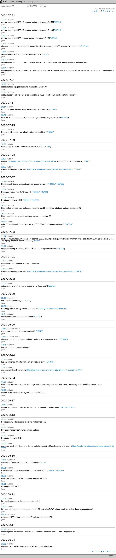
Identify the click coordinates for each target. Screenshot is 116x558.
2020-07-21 (8, 80)
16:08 (3, 390)
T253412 (59, 470)
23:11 (3, 36)
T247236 (68, 224)
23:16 (3, 198)
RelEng (19, 2)
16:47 (3, 107)
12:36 (3, 359)
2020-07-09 (8, 140)
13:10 (3, 507)
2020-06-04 (8, 540)
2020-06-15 (8, 456)
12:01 (3, 314)
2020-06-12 (8, 494)
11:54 (3, 236)
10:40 (3, 405)
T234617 (86, 161)
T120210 (37, 317)
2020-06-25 (8, 325)
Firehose (27, 2)
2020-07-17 (8, 103)
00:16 (3, 515)
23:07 (3, 44)
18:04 (3, 484)
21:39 (3, 337)
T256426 (39, 331)
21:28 (3, 460)
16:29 (3, 115)
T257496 (46, 147)
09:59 (3, 222)
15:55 (3, 92)
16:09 (3, 84)
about (111, 556)
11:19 (3, 261)
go (45, 6)
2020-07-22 (8, 15)
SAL (3, 1)
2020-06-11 (8, 525)
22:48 (3, 298)
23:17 (3, 20)
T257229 (60, 184)
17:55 (3, 382)
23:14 (3, 28)
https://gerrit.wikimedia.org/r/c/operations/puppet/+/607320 (50, 370)
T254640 (51, 470)
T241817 (26, 301)
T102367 (53, 109)
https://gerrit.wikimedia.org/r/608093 (53, 309)
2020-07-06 (8, 232)
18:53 (3, 144)
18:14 (3, 468)
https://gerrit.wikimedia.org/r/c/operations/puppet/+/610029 (31, 161)
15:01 (3, 206)
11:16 (3, 159)
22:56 (3, 435)
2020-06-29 (8, 294)
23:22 (3, 181)
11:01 (3, 269)
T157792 (42, 462)
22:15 (3, 60)
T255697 (50, 132)
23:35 (3, 529)
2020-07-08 (8, 155)
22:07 (3, 68)
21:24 (3, 345)
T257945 (57, 22)
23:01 (3, 419)
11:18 (3, 283)
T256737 (78, 271)
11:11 (3, 167)
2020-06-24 (8, 355)
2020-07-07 (8, 177)
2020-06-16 (8, 415)
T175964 (49, 362)
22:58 (3, 427)
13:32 (3, 544)
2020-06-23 (8, 378)
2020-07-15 (8, 125)
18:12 (3, 476)
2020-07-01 (8, 256)
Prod (12, 2)
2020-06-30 (8, 279)
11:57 (3, 367)
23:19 (3, 189)
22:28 (3, 52)
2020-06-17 (8, 400)
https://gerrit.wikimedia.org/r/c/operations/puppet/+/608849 (50, 271)
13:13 (3, 499)
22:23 (3, 306)
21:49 (3, 329)
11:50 (3, 246)
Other (36, 2)
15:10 (3, 443)
